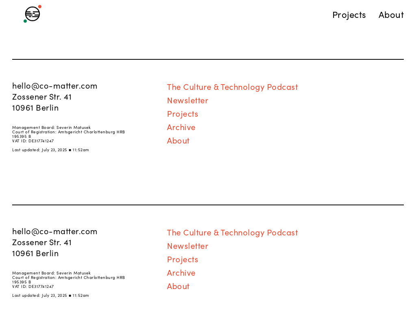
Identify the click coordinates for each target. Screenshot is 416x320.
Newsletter (187, 99)
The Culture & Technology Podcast (232, 86)
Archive (181, 126)
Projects (182, 113)
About (178, 140)
